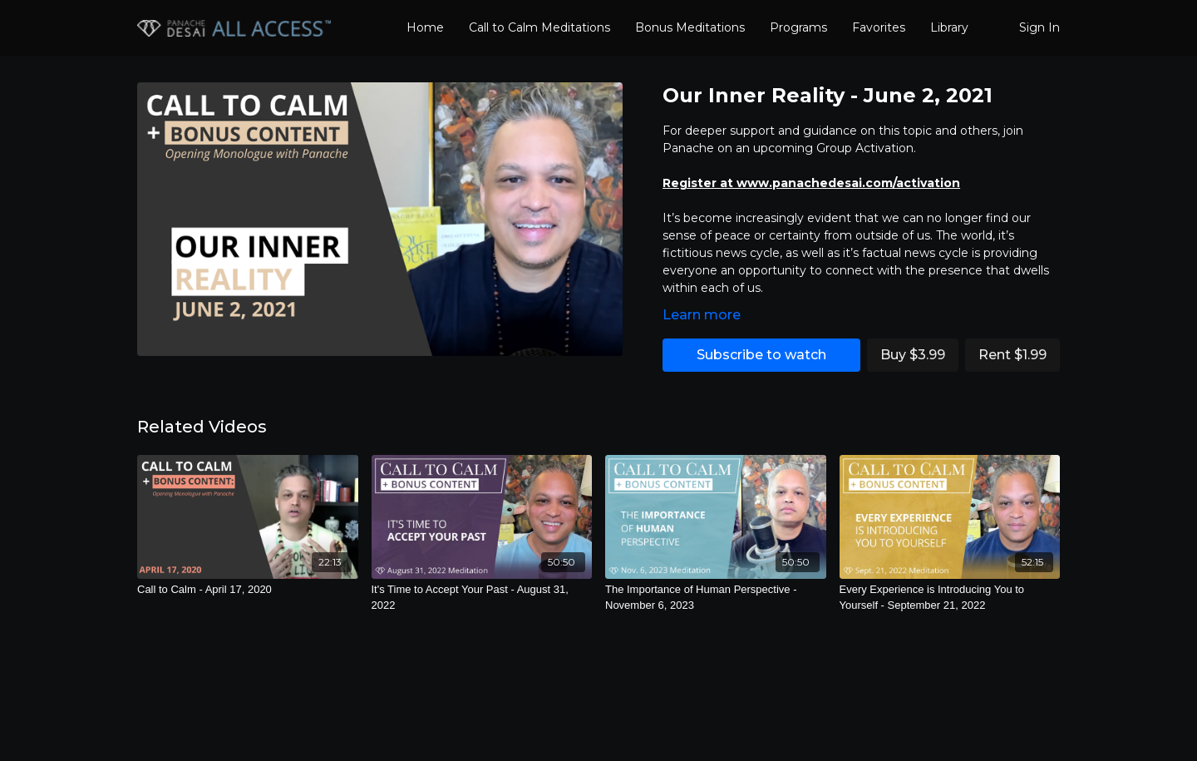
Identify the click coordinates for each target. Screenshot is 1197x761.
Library (949, 27)
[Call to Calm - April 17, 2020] (247, 589)
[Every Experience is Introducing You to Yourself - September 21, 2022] (950, 597)
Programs (798, 27)
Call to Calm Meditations (539, 27)
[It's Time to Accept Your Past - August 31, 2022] (482, 597)
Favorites (878, 27)
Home (425, 27)
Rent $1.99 (1012, 355)
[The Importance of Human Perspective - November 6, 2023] (715, 597)
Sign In (1039, 27)
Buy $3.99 (912, 355)
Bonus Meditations (690, 27)
